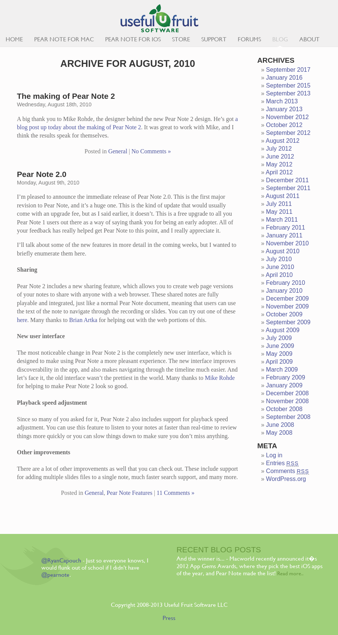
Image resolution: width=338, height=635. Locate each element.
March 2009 (282, 369)
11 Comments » (176, 493)
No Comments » (151, 151)
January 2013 (284, 109)
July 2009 (279, 338)
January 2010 (284, 290)
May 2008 (279, 432)
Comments (287, 471)
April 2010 (279, 275)
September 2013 (288, 93)
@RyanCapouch (61, 560)
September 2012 (288, 133)
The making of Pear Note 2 (66, 96)
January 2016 (284, 77)
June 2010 (280, 267)
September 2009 (288, 322)
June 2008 (280, 425)
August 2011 (282, 196)
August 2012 (282, 141)
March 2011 (282, 219)
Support (213, 39)
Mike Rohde (220, 378)
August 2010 (282, 251)
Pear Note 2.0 (41, 174)
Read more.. (290, 573)
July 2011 (279, 204)
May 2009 (279, 354)
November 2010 (287, 243)
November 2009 (287, 306)
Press (169, 617)
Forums (249, 39)
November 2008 (287, 401)
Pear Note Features (129, 493)
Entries (282, 463)
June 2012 (280, 156)
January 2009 (284, 385)
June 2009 (280, 346)
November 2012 (287, 117)
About (309, 39)
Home (14, 39)
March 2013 (282, 101)
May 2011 (279, 212)
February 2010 (285, 283)
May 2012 (279, 164)
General (117, 151)
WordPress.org (286, 479)
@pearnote (55, 574)
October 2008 (284, 409)
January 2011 (284, 235)
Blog (280, 39)
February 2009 (285, 377)
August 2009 (282, 330)
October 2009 (284, 314)
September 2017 (288, 70)
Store (181, 39)
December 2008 (287, 393)
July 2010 (279, 259)
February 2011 (285, 227)
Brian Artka (83, 320)
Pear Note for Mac (64, 39)
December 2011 (287, 180)
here (22, 320)
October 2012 (284, 125)
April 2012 (279, 172)
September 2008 (288, 417)
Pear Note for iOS (133, 39)
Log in (274, 455)
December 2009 (287, 298)
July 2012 (279, 148)
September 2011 (288, 188)
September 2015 (288, 85)
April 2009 (279, 361)
